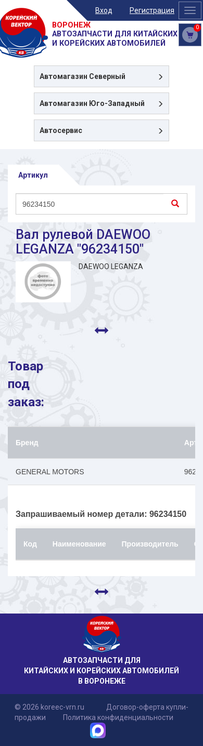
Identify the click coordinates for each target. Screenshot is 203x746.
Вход (103, 10)
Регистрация (152, 10)
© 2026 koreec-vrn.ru (49, 707)
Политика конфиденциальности (118, 717)
